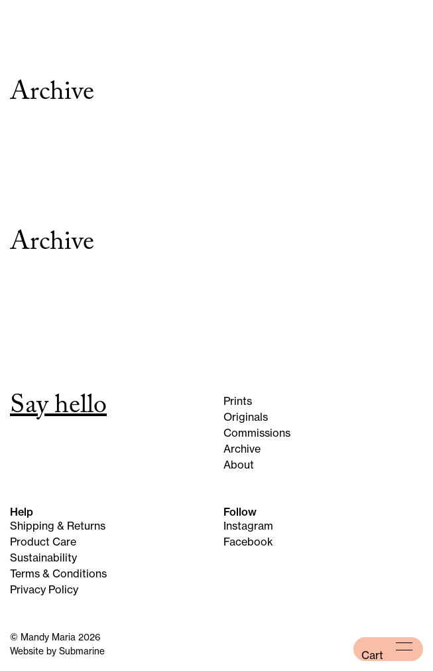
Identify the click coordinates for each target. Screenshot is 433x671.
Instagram (248, 525)
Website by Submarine (57, 651)
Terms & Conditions (58, 573)
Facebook (248, 541)
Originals (245, 416)
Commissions (256, 432)
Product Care (43, 541)
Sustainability (43, 557)
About (238, 464)
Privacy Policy (44, 589)
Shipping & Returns (57, 525)
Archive (242, 448)
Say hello (58, 408)
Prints (237, 401)
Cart (372, 655)
